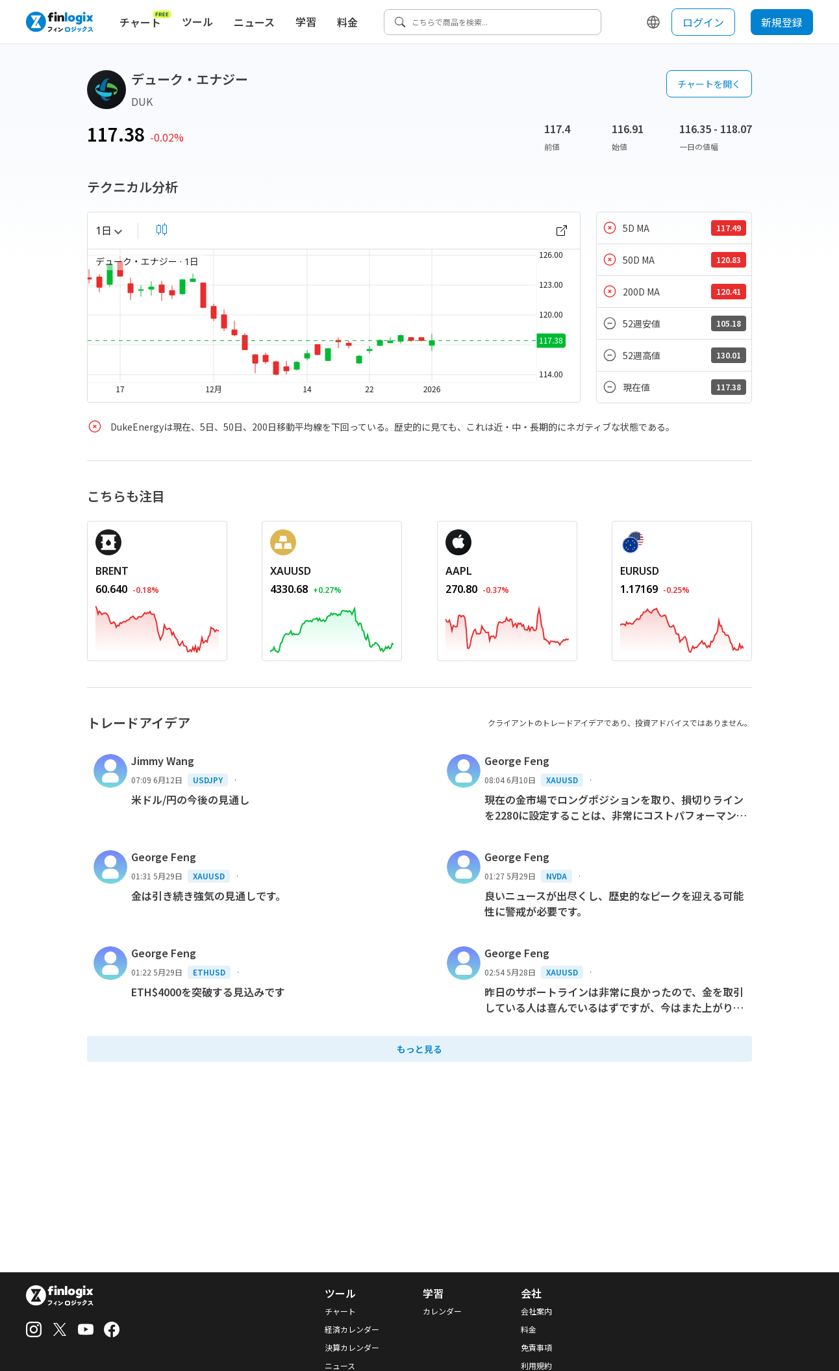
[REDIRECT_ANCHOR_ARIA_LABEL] (157, 571)
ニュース (254, 22)
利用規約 (536, 1366)
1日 (108, 230)
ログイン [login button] (703, 22)
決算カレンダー (352, 1347)
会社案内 (536, 1311)
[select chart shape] (161, 229)
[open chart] (561, 230)
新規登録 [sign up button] (782, 22)
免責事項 (536, 1347)
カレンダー (442, 1311)
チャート (145, 19)
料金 (347, 22)
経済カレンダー (352, 1329)
